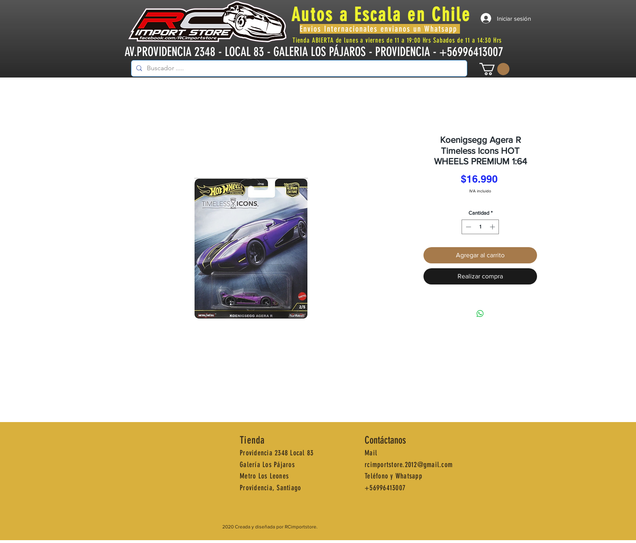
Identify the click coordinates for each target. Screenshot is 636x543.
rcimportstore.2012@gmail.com (409, 464)
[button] (494, 69)
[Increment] (493, 227)
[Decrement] (468, 227)
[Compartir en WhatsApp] (480, 314)
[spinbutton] (480, 227)
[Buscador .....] (298, 68)
